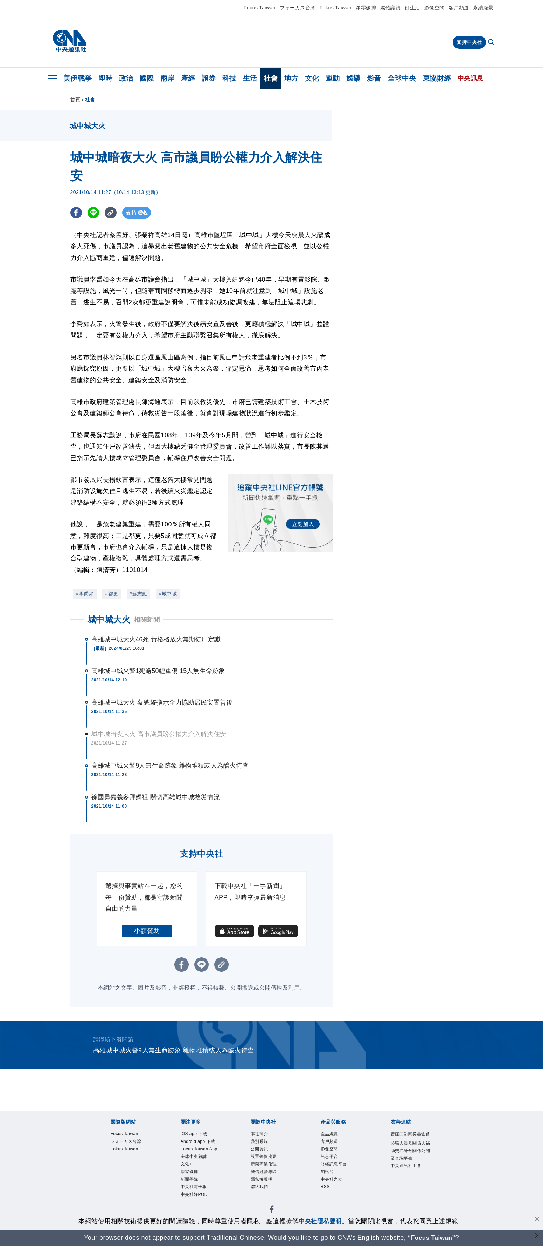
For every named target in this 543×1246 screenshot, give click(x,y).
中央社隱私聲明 (320, 1221)
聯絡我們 (259, 1188)
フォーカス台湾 (297, 7)
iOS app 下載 (194, 1134)
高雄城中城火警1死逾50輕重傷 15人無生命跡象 (158, 670)
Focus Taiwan (260, 7)
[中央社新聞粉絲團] (272, 1211)
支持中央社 (469, 42)
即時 (105, 78)
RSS (325, 1188)
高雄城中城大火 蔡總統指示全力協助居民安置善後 (161, 702)
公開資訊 (259, 1149)
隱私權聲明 (262, 1180)
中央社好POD (194, 1195)
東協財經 (437, 78)
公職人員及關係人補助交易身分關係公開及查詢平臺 (410, 1151)
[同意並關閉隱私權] (537, 1220)
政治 (126, 78)
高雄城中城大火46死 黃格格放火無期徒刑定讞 (156, 639)
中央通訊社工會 (406, 1166)
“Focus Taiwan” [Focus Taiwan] (431, 1237)
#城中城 (168, 594)
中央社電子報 (194, 1188)
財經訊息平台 (334, 1165)
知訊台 (327, 1172)
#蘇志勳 (139, 594)
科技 (229, 78)
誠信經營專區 (264, 1172)
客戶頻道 (459, 7)
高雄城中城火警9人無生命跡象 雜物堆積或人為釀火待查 (170, 765)
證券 (209, 78)
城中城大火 (109, 619)
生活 (250, 78)
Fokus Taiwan (335, 7)
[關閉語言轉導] (537, 1236)
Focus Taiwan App (199, 1149)
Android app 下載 (198, 1141)
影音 (374, 78)
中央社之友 (332, 1180)
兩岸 (167, 78)
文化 (312, 78)
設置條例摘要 (264, 1157)
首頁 (75, 99)
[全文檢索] (492, 43)
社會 (271, 78)
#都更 (111, 594)
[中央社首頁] (69, 41)
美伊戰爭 (77, 78)
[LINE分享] (94, 213)
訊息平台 (329, 1157)
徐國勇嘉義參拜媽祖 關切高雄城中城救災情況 (155, 797)
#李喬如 (85, 594)
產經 (188, 78)
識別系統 (259, 1141)
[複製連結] (112, 213)
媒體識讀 (390, 7)
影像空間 (434, 7)
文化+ (186, 1165)
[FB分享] (76, 213)
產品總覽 (329, 1134)
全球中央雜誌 (194, 1157)
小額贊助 (147, 930)
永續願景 (483, 7)
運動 (333, 78)
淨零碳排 (366, 7)
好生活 (412, 7)
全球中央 (402, 78)
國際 (147, 78)
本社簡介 (259, 1134)
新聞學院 (189, 1180)
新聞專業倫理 (264, 1165)
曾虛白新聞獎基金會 (410, 1134)
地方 (291, 78)
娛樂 (353, 78)
